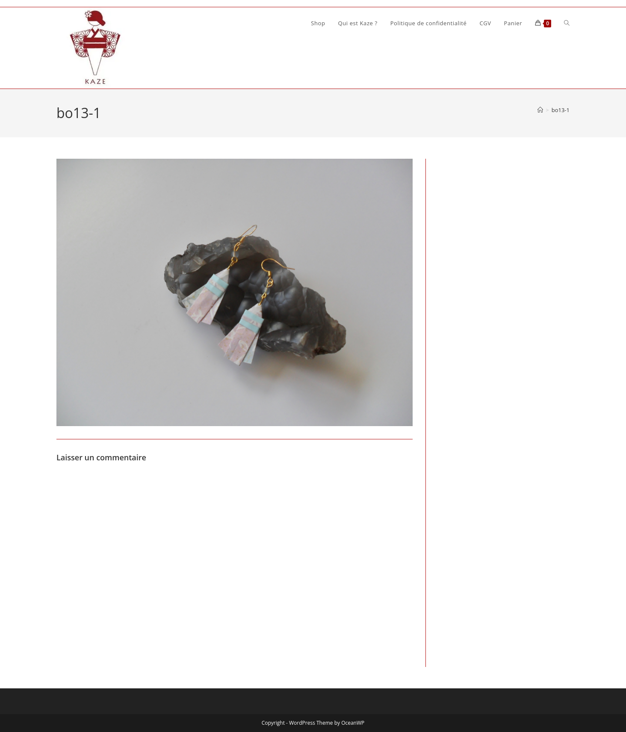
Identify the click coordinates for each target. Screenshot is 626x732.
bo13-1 (561, 110)
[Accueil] (540, 110)
